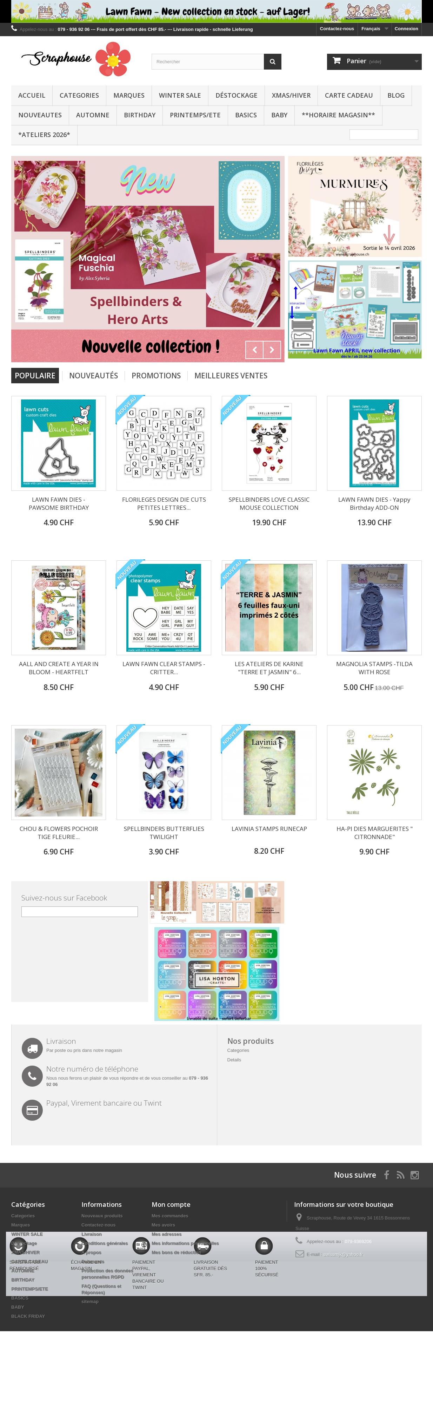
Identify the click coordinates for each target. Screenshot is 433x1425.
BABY (279, 115)
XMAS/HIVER (291, 95)
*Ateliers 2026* (44, 134)
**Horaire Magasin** (338, 115)
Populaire (35, 375)
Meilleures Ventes (230, 375)
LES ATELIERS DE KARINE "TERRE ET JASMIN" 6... (269, 668)
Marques (129, 95)
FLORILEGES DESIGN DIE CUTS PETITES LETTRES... (164, 503)
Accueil (31, 95)
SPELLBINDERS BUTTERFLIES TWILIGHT (164, 833)
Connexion (406, 28)
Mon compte (171, 1204)
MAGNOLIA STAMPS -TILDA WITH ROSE (374, 668)
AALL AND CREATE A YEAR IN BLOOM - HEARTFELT (59, 668)
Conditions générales (104, 1243)
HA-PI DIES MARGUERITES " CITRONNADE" (375, 833)
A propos (91, 1252)
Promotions (156, 375)
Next (272, 350)
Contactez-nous (337, 28)
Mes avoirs (163, 1225)
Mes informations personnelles (185, 1243)
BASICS (246, 115)
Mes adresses (166, 1234)
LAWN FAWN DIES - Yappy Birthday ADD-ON (374, 503)
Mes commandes (170, 1215)
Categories (79, 95)
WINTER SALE (180, 95)
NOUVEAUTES (40, 115)
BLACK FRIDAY (28, 1316)
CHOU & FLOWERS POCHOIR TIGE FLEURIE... (59, 833)
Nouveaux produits (102, 1215)
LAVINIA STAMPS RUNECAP (269, 829)
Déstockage (236, 95)
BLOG (396, 95)
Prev (254, 350)
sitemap (90, 1301)
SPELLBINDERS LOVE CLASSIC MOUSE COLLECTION (269, 503)
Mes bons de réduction (176, 1252)
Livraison (91, 1234)
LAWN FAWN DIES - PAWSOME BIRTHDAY (59, 503)
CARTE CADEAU (349, 95)
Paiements (92, 1261)
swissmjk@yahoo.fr (343, 1254)
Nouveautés (93, 375)
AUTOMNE (92, 115)
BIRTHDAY (139, 115)
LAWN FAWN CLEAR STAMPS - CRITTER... (163, 668)
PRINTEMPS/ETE (195, 115)
